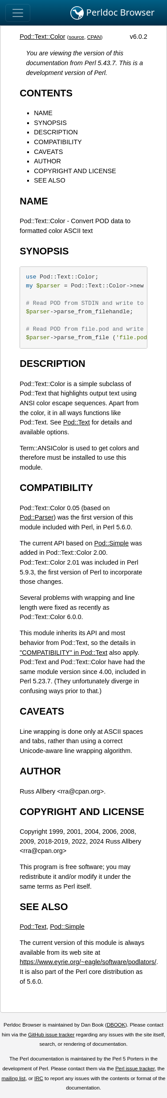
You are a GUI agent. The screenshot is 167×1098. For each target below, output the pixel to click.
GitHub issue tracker (51, 1034)
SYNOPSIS (50, 122)
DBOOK (116, 1024)
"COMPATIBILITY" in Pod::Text (63, 652)
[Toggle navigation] (17, 13)
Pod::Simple (111, 543)
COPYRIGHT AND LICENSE (75, 171)
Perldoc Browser (112, 13)
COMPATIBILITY (57, 142)
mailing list (13, 1078)
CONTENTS (46, 93)
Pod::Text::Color (42, 36)
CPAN (94, 37)
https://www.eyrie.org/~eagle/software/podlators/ (88, 961)
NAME (43, 112)
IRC (38, 1078)
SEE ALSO (49, 180)
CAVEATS (48, 151)
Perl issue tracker (135, 1068)
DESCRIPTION (55, 132)
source (76, 37)
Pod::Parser (36, 517)
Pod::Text (76, 422)
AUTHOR (47, 161)
